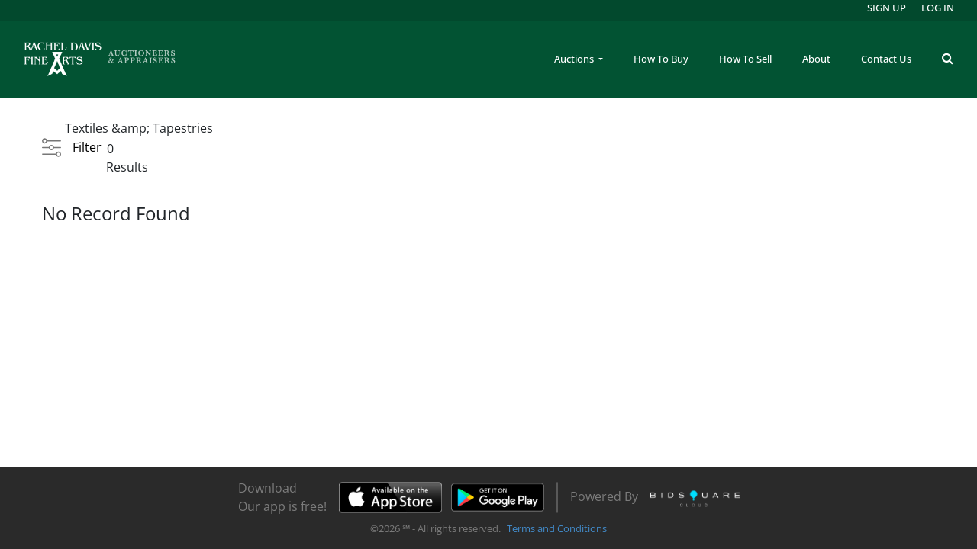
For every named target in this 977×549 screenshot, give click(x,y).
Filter (87, 147)
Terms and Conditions (557, 529)
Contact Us (886, 59)
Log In (937, 7)
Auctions (575, 59)
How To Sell (745, 59)
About (816, 59)
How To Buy (661, 59)
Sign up (886, 7)
